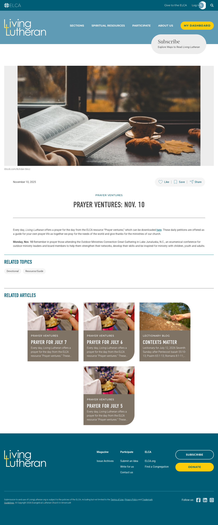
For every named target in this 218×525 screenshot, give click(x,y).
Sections (77, 25)
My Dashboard (197, 25)
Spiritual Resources (108, 25)
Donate (194, 467)
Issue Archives (105, 461)
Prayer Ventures (109, 195)
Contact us (126, 472)
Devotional (13, 271)
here (159, 229)
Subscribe (194, 454)
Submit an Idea (129, 461)
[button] (212, 5)
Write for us (127, 466)
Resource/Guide (34, 271)
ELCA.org (150, 461)
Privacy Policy (131, 499)
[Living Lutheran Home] (25, 27)
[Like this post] (164, 182)
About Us (165, 25)
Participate (141, 25)
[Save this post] (179, 182)
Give (175, 5)
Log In (196, 5)
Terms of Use (117, 499)
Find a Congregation (157, 466)
